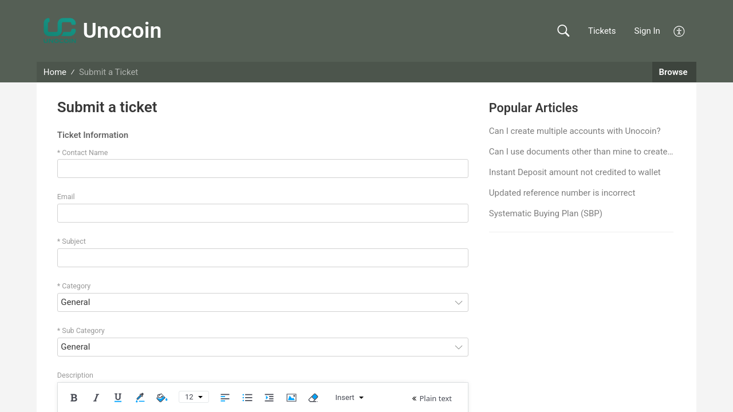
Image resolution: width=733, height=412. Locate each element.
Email (66, 196)
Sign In (647, 31)
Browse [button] (674, 72)
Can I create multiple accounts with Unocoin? (575, 131)
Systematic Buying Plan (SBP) (545, 213)
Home (55, 72)
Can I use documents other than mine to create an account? (581, 151)
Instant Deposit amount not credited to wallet (575, 172)
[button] (563, 31)
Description (75, 375)
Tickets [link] (602, 31)
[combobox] (262, 302)
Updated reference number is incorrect (562, 193)
